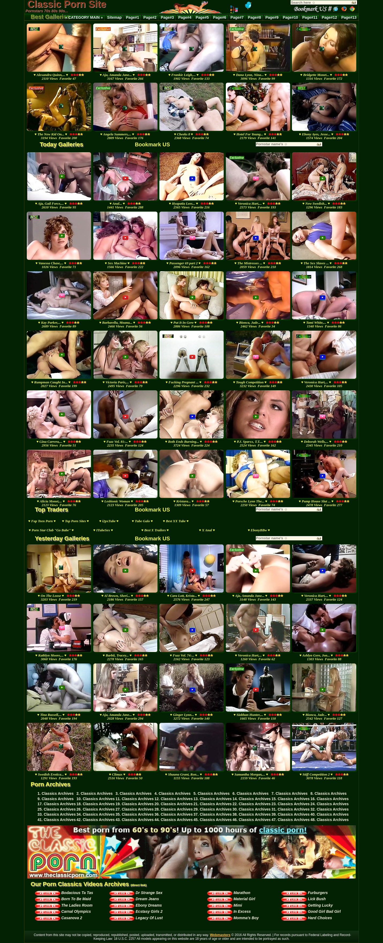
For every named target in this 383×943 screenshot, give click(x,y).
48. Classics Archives (329, 820)
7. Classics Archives (289, 793)
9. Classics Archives (55, 799)
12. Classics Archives (174, 799)
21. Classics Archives (212, 804)
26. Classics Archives (96, 809)
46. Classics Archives (251, 820)
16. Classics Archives (329, 799)
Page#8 (254, 17)
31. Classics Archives (290, 809)
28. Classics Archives (174, 809)
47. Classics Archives (290, 820)
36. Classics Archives (174, 814)
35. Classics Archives (134, 814)
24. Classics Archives (329, 804)
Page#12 (329, 17)
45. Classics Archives (212, 820)
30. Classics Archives (251, 809)
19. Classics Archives (134, 804)
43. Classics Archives (134, 820)
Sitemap (114, 17)
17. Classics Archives (56, 804)
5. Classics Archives (211, 793)
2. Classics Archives (95, 793)
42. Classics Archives (96, 820)
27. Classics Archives (134, 809)
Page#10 (290, 17)
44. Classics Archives (174, 820)
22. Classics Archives (251, 804)
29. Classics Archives (212, 809)
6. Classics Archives (250, 793)
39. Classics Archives (290, 814)
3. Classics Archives (133, 793)
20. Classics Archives (174, 804)
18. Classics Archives (96, 804)
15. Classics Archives (290, 799)
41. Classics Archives (56, 820)
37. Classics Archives (212, 814)
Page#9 (272, 17)
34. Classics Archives (96, 814)
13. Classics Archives (212, 799)
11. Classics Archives (134, 799)
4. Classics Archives (173, 793)
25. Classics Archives (56, 809)
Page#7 (237, 17)
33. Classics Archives (56, 814)
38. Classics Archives (251, 814)
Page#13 (348, 17)
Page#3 (167, 17)
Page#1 (132, 17)
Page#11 (310, 17)
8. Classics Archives (328, 793)
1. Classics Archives (55, 793)
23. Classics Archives (290, 804)
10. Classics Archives (96, 799)
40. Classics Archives (329, 814)
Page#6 (219, 17)
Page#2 (149, 17)
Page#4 (184, 17)
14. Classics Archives (251, 799)
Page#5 (202, 17)
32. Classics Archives (329, 809)
